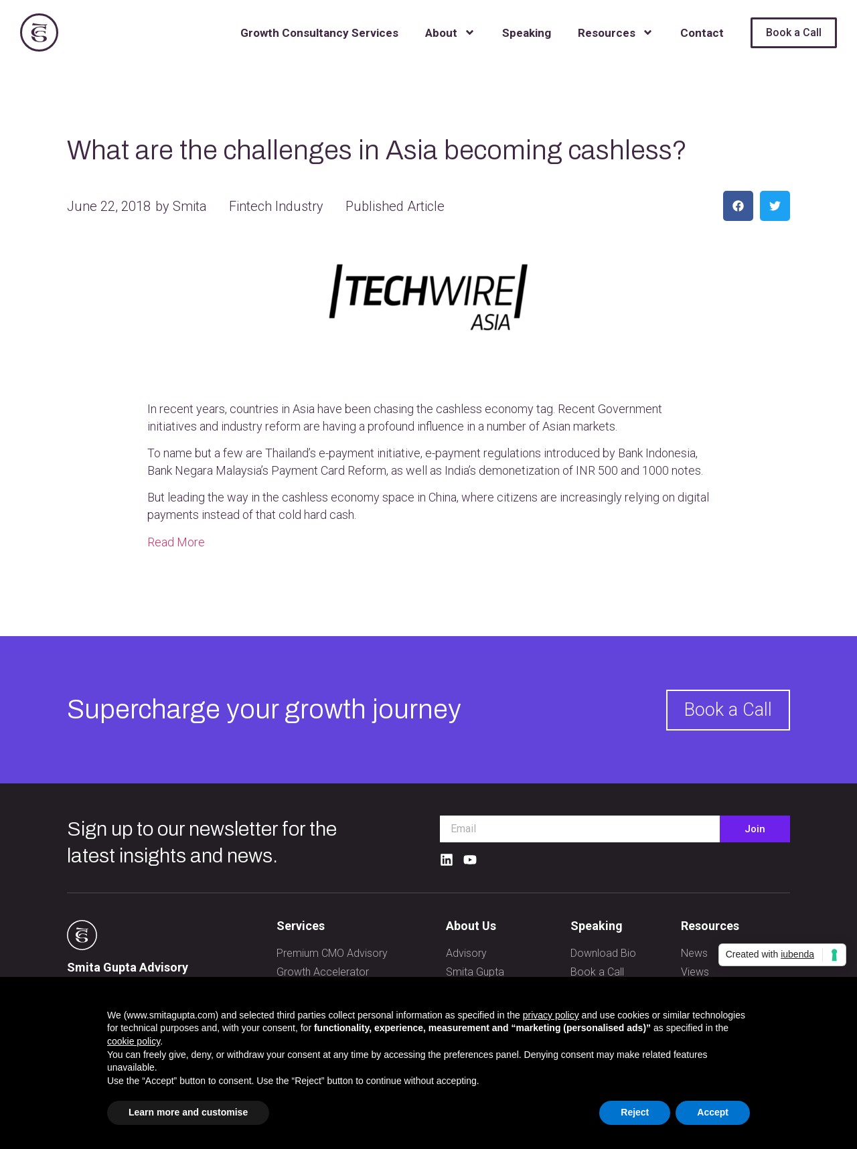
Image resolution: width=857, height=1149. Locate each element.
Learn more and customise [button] (188, 1112)
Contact (702, 33)
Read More (176, 542)
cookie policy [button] (133, 1041)
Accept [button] (712, 1112)
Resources (615, 32)
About (450, 32)
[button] (738, 206)
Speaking (526, 33)
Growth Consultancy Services (319, 33)
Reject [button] (635, 1112)
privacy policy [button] (551, 1015)
